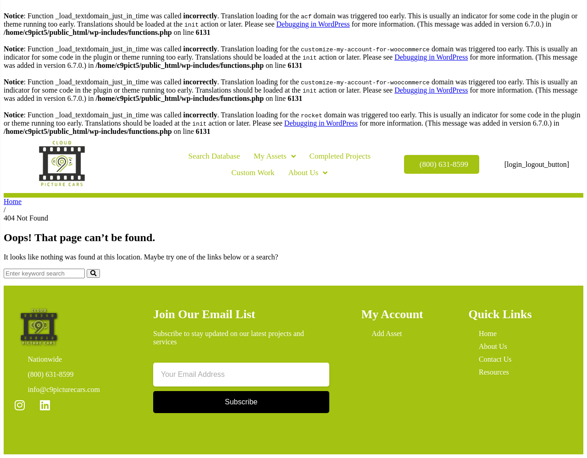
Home (13, 201)
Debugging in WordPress (312, 24)
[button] (139, 169)
